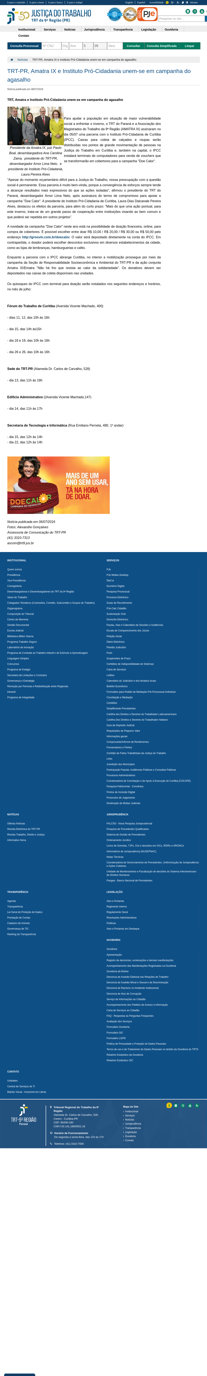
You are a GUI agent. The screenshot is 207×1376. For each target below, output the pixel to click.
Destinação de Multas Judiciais (123, 803)
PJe (109, 569)
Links (109, 758)
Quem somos (14, 569)
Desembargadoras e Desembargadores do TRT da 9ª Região (40, 591)
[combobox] (181, 19)
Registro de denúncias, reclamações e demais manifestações (140, 960)
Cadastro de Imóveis (18, 923)
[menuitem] (28, 29)
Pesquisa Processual (118, 591)
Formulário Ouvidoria (118, 1027)
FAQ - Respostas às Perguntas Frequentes (130, 1015)
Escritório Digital (115, 586)
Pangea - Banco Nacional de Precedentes (129, 880)
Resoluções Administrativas (122, 917)
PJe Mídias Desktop (118, 575)
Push (109, 652)
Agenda (11, 901)
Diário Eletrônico (116, 641)
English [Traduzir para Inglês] (129, 2)
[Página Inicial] (11, 59)
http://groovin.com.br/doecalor (45, 237)
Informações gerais (117, 736)
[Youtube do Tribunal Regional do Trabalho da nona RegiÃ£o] (189, 1105)
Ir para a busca (55, 2)
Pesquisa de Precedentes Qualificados (128, 829)
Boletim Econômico (117, 686)
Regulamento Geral (117, 912)
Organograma (15, 608)
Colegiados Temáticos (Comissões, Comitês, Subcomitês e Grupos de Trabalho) (51, 602)
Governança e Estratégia (21, 680)
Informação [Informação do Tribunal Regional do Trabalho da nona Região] (167, 2)
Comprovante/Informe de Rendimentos (128, 741)
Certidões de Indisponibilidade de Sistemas (130, 664)
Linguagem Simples (18, 658)
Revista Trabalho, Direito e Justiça (26, 834)
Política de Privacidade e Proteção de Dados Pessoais (136, 1043)
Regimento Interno (117, 906)
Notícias (22, 59)
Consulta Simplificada (161, 46)
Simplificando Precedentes (121, 708)
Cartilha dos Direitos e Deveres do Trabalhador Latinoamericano (142, 714)
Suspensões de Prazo (119, 658)
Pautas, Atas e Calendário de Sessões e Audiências (135, 625)
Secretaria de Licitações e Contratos (27, 675)
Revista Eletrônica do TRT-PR (23, 829)
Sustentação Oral (116, 614)
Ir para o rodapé (75, 2)
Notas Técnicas (115, 857)
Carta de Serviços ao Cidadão (123, 1010)
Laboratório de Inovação (20, 647)
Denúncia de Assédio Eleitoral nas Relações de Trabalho (138, 977)
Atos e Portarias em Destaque (123, 928)
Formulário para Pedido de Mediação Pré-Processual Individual (141, 691)
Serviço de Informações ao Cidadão (126, 999)
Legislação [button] (148, 29)
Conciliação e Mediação (120, 697)
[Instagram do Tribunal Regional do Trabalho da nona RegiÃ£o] (182, 1105)
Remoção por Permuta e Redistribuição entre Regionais (37, 686)
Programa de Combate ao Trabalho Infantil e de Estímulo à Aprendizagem (47, 652)
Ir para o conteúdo (16, 2)
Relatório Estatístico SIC (120, 1060)
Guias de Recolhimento (119, 602)
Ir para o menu (36, 2)
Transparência (15, 906)
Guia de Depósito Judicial (121, 725)
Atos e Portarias (115, 901)
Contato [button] (23, 35)
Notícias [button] (69, 29)
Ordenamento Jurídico (119, 840)
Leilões (110, 675)
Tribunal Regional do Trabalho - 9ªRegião (49, 16)
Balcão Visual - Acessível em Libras (26, 1092)
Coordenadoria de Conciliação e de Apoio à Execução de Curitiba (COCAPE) (149, 780)
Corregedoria (14, 586)
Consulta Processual (24, 46)
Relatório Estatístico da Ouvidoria (125, 1054)
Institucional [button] (26, 29)
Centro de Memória (17, 619)
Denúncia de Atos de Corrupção (124, 993)
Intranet (11, 691)
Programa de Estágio (19, 669)
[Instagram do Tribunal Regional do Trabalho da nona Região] (194, 11)
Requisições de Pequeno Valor (123, 730)
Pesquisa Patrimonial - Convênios (125, 786)
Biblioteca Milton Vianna (20, 636)
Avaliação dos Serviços (119, 1021)
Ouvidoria (112, 949)
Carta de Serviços (116, 669)
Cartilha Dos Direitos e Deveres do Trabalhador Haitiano (137, 719)
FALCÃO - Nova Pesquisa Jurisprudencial (129, 823)
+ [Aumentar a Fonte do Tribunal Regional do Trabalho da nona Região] (172, 2)
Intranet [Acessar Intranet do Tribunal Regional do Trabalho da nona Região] (194, 2)
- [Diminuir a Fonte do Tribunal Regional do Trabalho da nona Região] (178, 2)
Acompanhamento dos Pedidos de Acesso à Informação (137, 1004)
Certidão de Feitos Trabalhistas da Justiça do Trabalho (136, 753)
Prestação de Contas (18, 917)
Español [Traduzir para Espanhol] (141, 2)
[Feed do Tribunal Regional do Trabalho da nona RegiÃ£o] (196, 1105)
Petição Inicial (114, 636)
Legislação (131, 1132)
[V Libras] (183, 2)
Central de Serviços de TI (21, 1086)
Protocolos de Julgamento (121, 797)
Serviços (130, 1115)
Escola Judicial (15, 630)
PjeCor (110, 580)
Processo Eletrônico (118, 597)
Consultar (133, 46)
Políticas (111, 923)
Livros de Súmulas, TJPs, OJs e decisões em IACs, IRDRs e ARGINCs (145, 845)
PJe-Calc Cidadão (117, 608)
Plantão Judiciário (116, 647)
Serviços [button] (50, 29)
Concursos (13, 664)
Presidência (13, 575)
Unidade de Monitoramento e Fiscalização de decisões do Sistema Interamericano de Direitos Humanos (151, 873)
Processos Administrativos (121, 775)
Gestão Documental (18, 625)
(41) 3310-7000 (75, 1143)
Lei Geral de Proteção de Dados (24, 912)
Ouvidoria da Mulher (118, 971)
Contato (129, 1140)
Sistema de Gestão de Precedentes (126, 834)
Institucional (131, 1111)
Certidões (112, 703)
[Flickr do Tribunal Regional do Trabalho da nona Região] (187, 11)
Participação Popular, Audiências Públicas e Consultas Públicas (141, 769)
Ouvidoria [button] (171, 29)
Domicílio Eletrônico (117, 619)
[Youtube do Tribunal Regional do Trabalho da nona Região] (201, 11)
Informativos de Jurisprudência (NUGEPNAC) (131, 851)
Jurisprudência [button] (94, 29)
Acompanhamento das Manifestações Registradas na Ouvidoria (141, 965)
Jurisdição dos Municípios (121, 764)
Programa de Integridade (21, 697)
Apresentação (114, 954)
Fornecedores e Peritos (119, 747)
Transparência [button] (123, 29)
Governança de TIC (18, 928)
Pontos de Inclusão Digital (121, 792)
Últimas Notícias (16, 823)
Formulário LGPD (116, 1038)
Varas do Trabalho (17, 597)
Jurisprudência (133, 1123)
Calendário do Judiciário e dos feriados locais (131, 680)
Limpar (190, 46)
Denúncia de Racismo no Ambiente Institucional (133, 988)
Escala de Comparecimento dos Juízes (128, 630)
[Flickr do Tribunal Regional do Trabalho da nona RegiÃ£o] (175, 1105)
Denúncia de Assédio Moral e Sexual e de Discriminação (138, 982)
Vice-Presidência (16, 580)
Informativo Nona (16, 840)
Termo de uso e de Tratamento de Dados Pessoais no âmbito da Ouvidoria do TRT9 (152, 1049)
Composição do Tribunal (20, 614)
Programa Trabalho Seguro (22, 641)
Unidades (12, 1080)
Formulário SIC (115, 1032)
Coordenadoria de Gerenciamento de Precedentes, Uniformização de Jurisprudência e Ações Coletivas (153, 864)
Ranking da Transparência (21, 934)
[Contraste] (187, 2)
